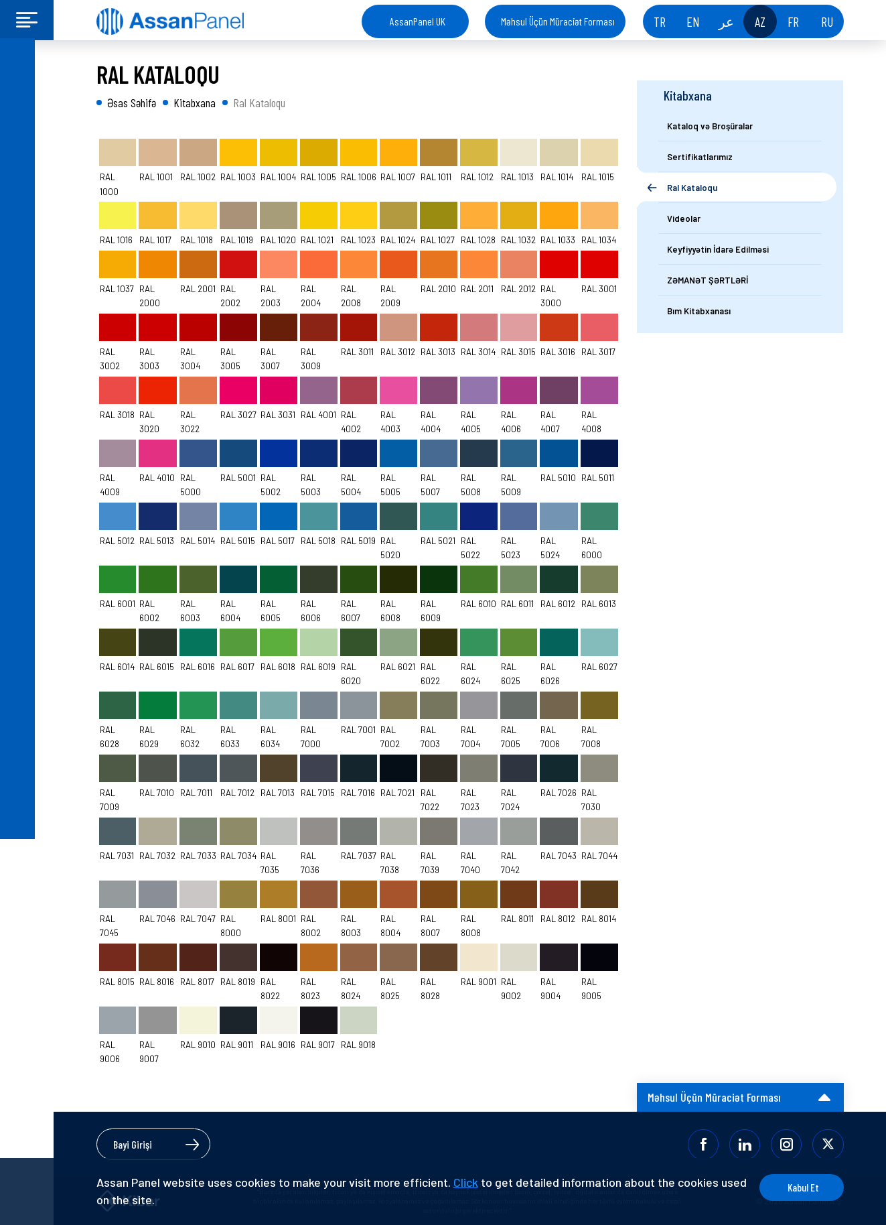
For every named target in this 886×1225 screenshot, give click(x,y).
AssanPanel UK (417, 21)
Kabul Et (792, 1187)
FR (793, 21)
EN (693, 21)
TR (660, 21)
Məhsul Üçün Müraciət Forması (558, 21)
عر (726, 21)
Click (465, 1182)
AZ (760, 21)
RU (827, 21)
